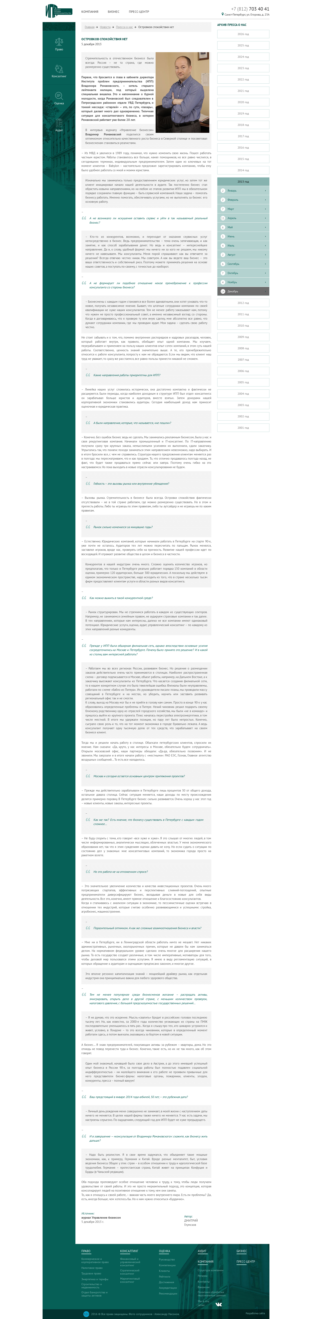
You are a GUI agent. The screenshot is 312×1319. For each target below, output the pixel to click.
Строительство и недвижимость (91, 1286)
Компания (89, 12)
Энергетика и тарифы (94, 1279)
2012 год (243, 303)
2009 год (243, 337)
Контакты (204, 1281)
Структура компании (210, 1270)
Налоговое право (92, 1267)
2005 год (243, 382)
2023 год (243, 68)
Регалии (203, 1275)
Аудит (202, 1251)
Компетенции (167, 1265)
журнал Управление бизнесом (101, 1217)
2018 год (243, 125)
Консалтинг (129, 1251)
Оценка (164, 1251)
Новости (105, 27)
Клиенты (164, 1270)
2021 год (243, 91)
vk (218, 1304)
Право (85, 1251)
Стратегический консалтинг (129, 1272)
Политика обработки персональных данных (212, 1294)
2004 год (243, 393)
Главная (90, 27)
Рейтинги (164, 1276)
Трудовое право (91, 1273)
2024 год (243, 57)
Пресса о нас (124, 27)
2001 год (243, 428)
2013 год (243, 181)
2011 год (243, 314)
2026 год (243, 34)
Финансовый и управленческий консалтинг (130, 1262)
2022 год (243, 79)
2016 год (243, 147)
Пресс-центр (139, 12)
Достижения (166, 1282)
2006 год (243, 371)
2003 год (243, 405)
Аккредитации (168, 1287)
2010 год (243, 325)
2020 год (243, 102)
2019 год (243, 113)
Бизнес (113, 12)
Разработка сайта (255, 1313)
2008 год (243, 348)
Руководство (167, 1259)
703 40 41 (250, 9)
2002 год (243, 416)
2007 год (243, 359)
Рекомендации (168, 1293)
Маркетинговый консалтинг (130, 1280)
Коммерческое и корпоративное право (95, 1260)
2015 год (243, 159)
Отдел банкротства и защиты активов (94, 1294)
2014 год (243, 170)
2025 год (243, 45)
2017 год (243, 136)
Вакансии (204, 1287)
